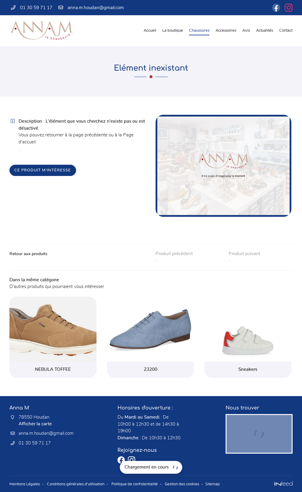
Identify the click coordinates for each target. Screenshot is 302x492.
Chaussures (199, 31)
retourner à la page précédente (76, 135)
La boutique (172, 31)
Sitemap (229, 484)
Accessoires (226, 31)
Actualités (264, 31)
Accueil (150, 31)
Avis (246, 31)
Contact (286, 31)
